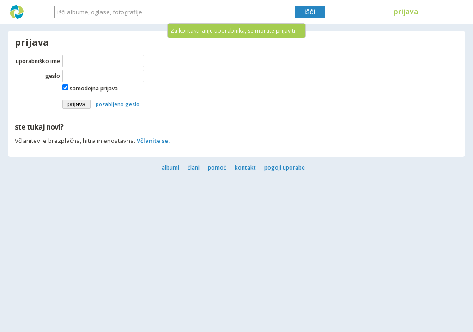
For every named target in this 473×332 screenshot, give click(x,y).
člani (194, 168)
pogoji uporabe (284, 168)
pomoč (217, 168)
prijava (406, 11)
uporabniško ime (38, 61)
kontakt (245, 168)
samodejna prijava (94, 88)
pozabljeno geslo (117, 104)
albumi (170, 168)
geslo (52, 76)
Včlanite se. (153, 140)
